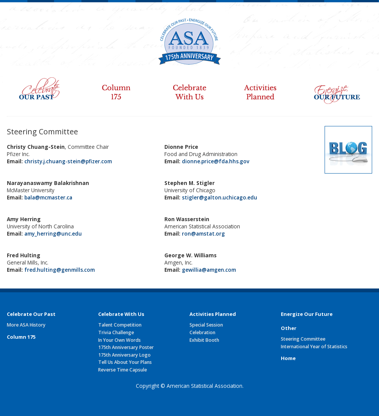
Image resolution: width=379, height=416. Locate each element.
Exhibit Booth (204, 340)
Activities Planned (264, 87)
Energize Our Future (338, 87)
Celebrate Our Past (41, 87)
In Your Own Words (119, 340)
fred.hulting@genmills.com (59, 269)
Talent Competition (120, 325)
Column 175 (115, 87)
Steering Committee (303, 339)
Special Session (206, 325)
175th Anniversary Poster (126, 347)
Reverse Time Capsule (122, 370)
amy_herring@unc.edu (53, 233)
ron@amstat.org (203, 233)
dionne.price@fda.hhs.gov (215, 161)
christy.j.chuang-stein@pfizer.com (68, 161)
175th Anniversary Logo (124, 355)
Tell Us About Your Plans (125, 362)
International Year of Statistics (314, 346)
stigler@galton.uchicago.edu (219, 197)
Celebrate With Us (189, 87)
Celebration (202, 332)
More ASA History (26, 325)
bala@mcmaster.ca (48, 197)
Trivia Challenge (116, 332)
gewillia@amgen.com (209, 269)
